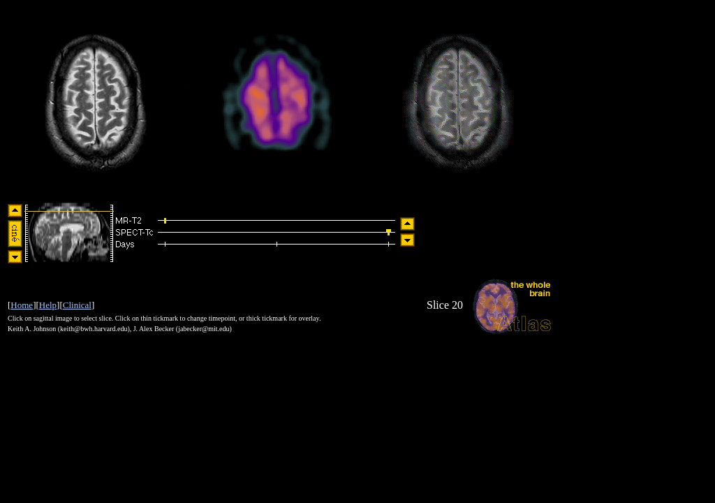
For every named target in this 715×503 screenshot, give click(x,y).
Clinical (77, 305)
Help (48, 305)
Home (21, 305)
